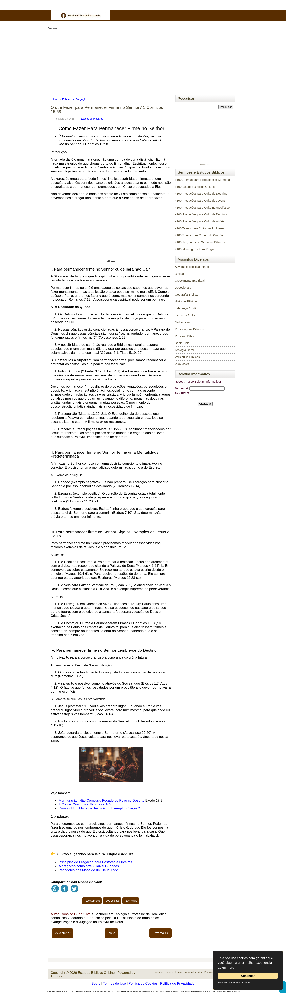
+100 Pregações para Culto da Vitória (199, 221)
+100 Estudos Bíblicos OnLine (195, 186)
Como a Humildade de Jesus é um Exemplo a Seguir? (99, 808)
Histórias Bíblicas (186, 301)
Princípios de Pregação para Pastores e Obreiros (95, 862)
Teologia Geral (184, 350)
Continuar (248, 975)
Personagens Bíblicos (189, 329)
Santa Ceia (182, 343)
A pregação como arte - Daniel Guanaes (89, 866)
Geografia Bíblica (186, 294)
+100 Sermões (92, 900)
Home (56, 99)
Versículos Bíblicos (187, 357)
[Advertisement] (143, 60)
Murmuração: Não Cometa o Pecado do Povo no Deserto (101, 800)
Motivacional (183, 322)
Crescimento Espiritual (190, 280)
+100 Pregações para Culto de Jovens (200, 200)
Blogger (56, 977)
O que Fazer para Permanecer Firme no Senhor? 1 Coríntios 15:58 (107, 109)
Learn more (226, 967)
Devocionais (183, 287)
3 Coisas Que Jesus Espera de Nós (85, 804)
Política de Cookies (143, 983)
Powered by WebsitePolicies (234, 982)
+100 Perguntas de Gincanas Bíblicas (200, 242)
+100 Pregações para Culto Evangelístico (202, 207)
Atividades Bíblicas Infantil (192, 266)
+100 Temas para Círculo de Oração (199, 235)
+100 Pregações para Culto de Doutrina (201, 193)
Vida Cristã (182, 363)
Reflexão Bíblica (185, 336)
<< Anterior (62, 933)
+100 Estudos (112, 900)
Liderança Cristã (185, 308)
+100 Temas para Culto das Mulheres (199, 228)
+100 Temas (130, 900)
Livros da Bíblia (185, 315)
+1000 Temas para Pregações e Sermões (202, 179)
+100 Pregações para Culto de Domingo (201, 214)
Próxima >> (160, 933)
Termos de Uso (114, 983)
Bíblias (179, 273)
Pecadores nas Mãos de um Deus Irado (88, 870)
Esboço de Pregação (74, 99)
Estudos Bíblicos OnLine (96, 973)
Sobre (95, 983)
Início (111, 933)
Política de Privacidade (177, 983)
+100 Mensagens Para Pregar (195, 249)
